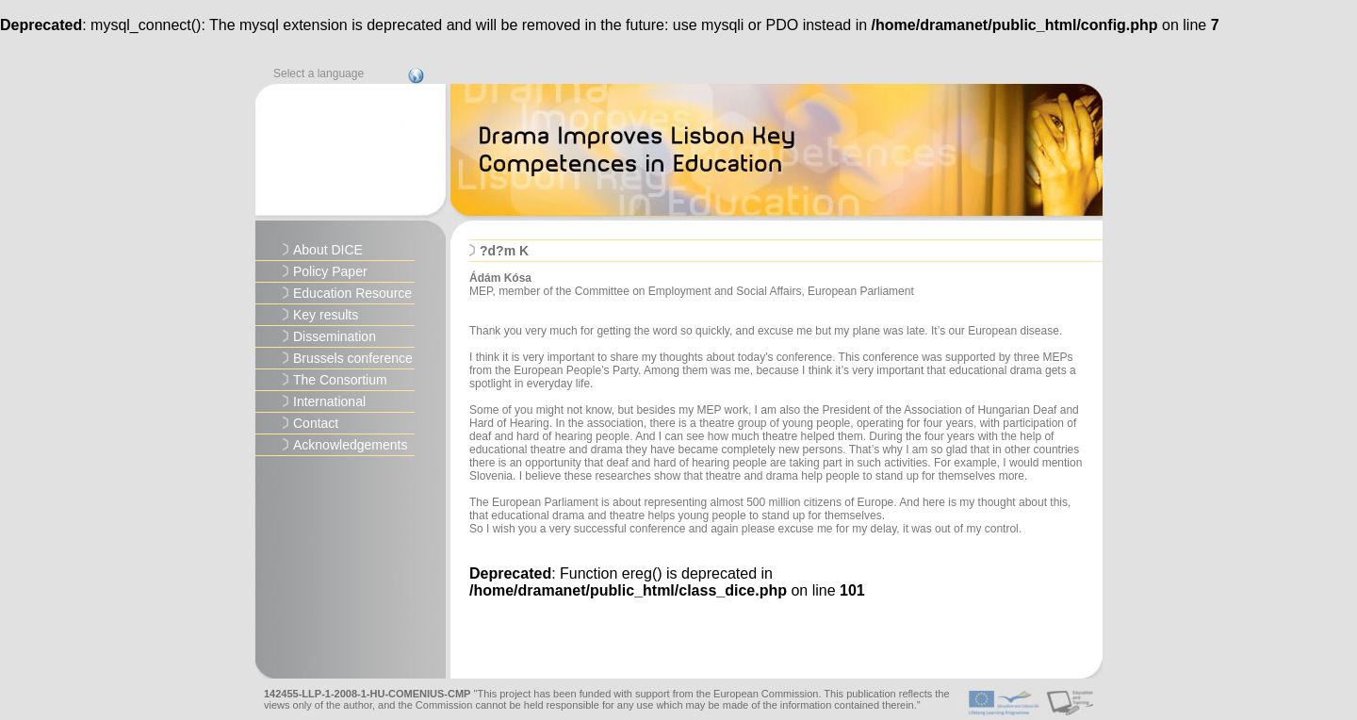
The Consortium (340, 379)
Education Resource (352, 293)
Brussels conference (353, 358)
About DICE (328, 249)
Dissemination (334, 336)
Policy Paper (330, 271)
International (329, 401)
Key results (325, 314)
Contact (315, 423)
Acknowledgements (350, 444)
